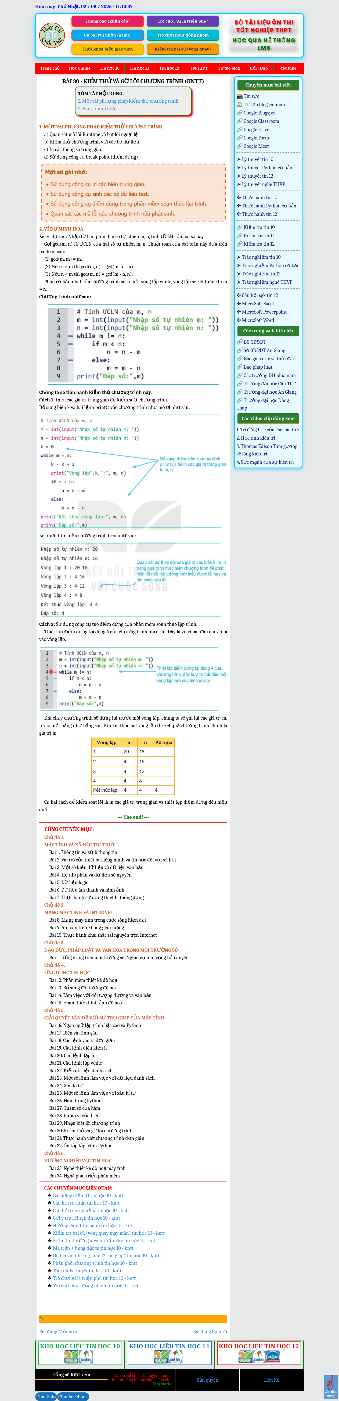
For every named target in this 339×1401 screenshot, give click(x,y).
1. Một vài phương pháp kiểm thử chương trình (128, 101)
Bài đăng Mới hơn (58, 1332)
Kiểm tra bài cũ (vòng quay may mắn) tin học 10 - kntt (109, 1233)
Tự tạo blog (229, 68)
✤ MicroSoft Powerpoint (262, 312)
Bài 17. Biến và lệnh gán (73, 1033)
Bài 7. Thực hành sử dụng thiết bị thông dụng (96, 897)
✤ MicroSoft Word (255, 320)
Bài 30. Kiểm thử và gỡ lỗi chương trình (90, 1131)
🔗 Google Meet (253, 146)
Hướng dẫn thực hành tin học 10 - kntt (93, 1225)
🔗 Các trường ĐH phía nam (266, 375)
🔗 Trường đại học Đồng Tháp (263, 404)
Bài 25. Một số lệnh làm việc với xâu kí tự (92, 1093)
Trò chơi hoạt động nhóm (183, 35)
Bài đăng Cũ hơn (210, 1332)
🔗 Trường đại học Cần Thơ (266, 384)
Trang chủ (50, 68)
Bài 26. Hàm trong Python (75, 1101)
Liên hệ (272, 1380)
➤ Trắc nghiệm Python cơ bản (268, 265)
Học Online (80, 68)
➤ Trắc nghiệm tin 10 (259, 257)
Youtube (288, 68)
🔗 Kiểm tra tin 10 (256, 227)
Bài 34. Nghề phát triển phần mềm (84, 1176)
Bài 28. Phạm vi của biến (74, 1116)
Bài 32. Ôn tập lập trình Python (81, 1146)
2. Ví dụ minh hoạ (96, 109)
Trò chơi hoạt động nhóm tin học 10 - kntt (96, 1286)
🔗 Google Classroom (258, 121)
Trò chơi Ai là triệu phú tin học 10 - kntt (94, 1278)
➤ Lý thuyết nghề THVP (261, 184)
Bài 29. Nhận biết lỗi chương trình (84, 1123)
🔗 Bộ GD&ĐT (251, 342)
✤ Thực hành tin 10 (257, 197)
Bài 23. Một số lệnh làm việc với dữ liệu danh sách (102, 1078)
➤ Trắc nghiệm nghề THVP (265, 282)
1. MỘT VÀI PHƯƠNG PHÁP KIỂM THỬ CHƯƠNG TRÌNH (101, 127)
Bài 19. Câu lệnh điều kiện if (78, 1048)
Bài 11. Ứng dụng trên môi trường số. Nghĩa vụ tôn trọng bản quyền (119, 958)
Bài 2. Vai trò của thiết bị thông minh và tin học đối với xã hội (112, 860)
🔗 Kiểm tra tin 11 (255, 236)
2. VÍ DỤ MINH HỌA (61, 229)
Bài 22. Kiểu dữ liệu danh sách (81, 1070)
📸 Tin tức (248, 96)
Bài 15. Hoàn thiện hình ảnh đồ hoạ (85, 1003)
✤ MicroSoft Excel (255, 304)
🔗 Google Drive (253, 129)
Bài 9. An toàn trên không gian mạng (86, 928)
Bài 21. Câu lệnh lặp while (75, 1063)
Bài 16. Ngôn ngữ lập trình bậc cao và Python (95, 1025)
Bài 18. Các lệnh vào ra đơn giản (82, 1040)
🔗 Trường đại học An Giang (267, 392)
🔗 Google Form (253, 138)
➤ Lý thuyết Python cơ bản (265, 168)
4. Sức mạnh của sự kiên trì (265, 462)
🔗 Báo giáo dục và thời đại (265, 359)
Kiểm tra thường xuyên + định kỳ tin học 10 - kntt (105, 1241)
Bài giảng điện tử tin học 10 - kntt (88, 1195)
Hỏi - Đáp (259, 68)
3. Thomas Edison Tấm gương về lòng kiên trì (267, 450)
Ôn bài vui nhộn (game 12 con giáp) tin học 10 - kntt (106, 1256)
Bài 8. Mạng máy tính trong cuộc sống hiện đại (97, 920)
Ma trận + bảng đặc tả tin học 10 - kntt (93, 1248)
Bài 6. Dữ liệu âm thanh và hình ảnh (86, 890)
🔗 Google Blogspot (256, 113)
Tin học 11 (139, 68)
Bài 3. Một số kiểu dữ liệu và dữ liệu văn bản (96, 867)
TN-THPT (198, 68)
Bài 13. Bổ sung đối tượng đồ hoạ (83, 988)
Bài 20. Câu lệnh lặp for (73, 1055)
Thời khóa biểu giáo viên (107, 49)
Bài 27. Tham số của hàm (74, 1108)
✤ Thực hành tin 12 (257, 214)
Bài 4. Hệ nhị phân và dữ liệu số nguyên (90, 875)
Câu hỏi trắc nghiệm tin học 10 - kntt (91, 1210)
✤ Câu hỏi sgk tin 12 (257, 295)
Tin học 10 (110, 68)
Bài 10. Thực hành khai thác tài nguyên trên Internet (103, 935)
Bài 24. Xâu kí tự (66, 1086)
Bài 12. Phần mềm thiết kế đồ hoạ (83, 980)
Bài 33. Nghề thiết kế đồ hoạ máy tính (87, 1168)
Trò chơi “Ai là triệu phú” (183, 21)
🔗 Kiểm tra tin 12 (256, 244)
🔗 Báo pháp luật (255, 367)
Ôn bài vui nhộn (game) (108, 35)
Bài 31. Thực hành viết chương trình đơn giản (96, 1138)
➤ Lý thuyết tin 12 (255, 176)
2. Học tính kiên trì (256, 438)
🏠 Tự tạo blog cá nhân (261, 104)
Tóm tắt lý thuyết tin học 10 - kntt (87, 1271)
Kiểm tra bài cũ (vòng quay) (183, 49)
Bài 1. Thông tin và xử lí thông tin (83, 852)
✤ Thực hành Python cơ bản (267, 206)
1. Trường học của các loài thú (268, 430)
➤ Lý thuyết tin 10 (255, 159)
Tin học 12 (169, 68)
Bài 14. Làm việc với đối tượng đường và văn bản (100, 995)
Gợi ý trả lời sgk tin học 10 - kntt (86, 1218)
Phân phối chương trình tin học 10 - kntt (95, 1263)
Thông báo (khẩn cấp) (107, 21)
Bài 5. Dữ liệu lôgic (68, 882)
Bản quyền (207, 1380)
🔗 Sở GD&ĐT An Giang (261, 350)
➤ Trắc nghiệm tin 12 (259, 274)
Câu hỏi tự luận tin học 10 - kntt (86, 1203)
